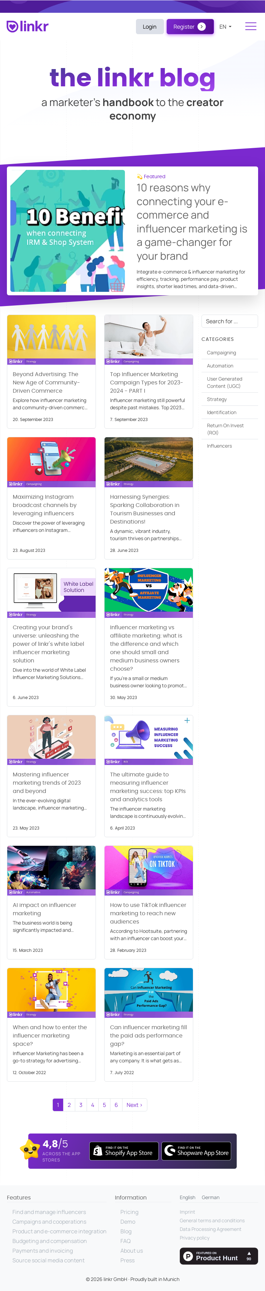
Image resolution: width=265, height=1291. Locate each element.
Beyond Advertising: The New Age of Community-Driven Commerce (46, 383)
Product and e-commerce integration (59, 1231)
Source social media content (48, 1260)
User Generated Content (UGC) (224, 382)
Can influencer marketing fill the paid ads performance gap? (148, 1036)
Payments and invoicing (42, 1250)
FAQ (125, 1241)
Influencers (219, 445)
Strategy (217, 399)
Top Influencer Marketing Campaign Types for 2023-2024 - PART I (146, 383)
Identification (221, 412)
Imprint (187, 1211)
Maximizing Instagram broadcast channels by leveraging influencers (45, 505)
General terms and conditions (212, 1220)
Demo (127, 1221)
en (223, 26)
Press (127, 1260)
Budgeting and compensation (49, 1241)
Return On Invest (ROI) (225, 429)
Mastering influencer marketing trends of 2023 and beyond (47, 783)
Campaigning (221, 352)
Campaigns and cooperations (49, 1221)
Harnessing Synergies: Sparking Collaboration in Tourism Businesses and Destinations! (144, 509)
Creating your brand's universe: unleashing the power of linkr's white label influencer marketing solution (48, 644)
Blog (125, 1231)
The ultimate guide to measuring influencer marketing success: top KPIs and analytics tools (148, 787)
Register (184, 26)
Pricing (129, 1212)
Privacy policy (194, 1237)
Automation (220, 365)
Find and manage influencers (49, 1212)
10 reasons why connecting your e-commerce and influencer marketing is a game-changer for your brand (192, 221)
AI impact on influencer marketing (44, 909)
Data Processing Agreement (211, 1229)
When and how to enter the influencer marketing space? (50, 1036)
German (210, 1197)
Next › (135, 1105)
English (187, 1197)
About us (131, 1250)
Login (150, 26)
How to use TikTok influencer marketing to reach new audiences (148, 913)
